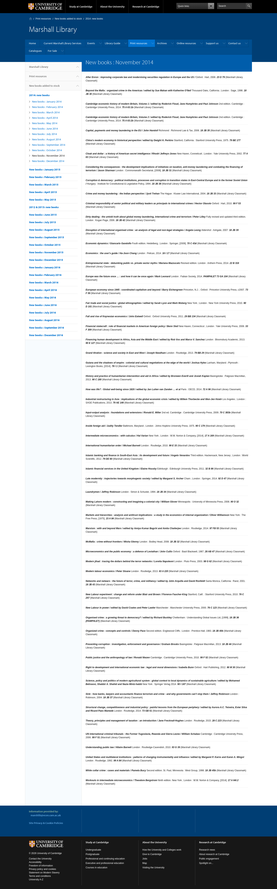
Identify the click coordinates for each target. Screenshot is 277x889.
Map (144, 863)
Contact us (234, 43)
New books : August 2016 (44, 320)
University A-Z (36, 879)
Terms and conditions (40, 876)
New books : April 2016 (43, 290)
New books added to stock (68, 18)
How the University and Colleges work (161, 849)
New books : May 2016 (42, 297)
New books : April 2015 (43, 192)
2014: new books (94, 18)
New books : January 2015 (44, 169)
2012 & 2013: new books (44, 207)
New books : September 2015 (46, 237)
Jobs (144, 858)
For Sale (52, 51)
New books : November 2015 (46, 252)
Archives (162, 43)
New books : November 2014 (48, 155)
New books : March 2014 (46, 112)
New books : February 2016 (45, 275)
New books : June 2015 (43, 214)
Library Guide (112, 43)
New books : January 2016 (44, 267)
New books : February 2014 (47, 107)
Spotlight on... (206, 863)
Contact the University (40, 858)
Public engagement (209, 858)
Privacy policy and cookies (42, 869)
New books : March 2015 (43, 184)
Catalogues (35, 51)
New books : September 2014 (48, 145)
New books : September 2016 (46, 327)
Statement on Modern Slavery (44, 872)
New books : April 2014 (45, 117)
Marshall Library (38, 68)
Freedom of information (41, 865)
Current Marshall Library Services (62, 43)
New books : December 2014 (48, 161)
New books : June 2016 (43, 305)
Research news (207, 849)
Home (30, 18)
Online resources (186, 43)
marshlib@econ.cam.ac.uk (46, 815)
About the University (112, 6)
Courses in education (96, 867)
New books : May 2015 (42, 199)
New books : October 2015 (45, 245)
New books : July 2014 (44, 134)
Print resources (43, 18)
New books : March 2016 (43, 282)
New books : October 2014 (47, 150)
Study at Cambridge (80, 6)
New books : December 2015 (46, 260)
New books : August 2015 (44, 229)
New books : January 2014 (46, 101)
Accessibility (35, 862)
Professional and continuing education (105, 858)
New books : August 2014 (46, 139)
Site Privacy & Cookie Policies (46, 823)
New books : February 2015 (45, 177)
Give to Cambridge (152, 854)
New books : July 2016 (42, 312)
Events (91, 43)
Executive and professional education (105, 863)
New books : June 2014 (45, 128)
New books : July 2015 (42, 222)
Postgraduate (92, 854)
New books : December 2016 (46, 335)
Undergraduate (93, 849)
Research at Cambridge (145, 6)
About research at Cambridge (214, 854)
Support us (212, 43)
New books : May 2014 (44, 123)
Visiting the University (153, 867)
